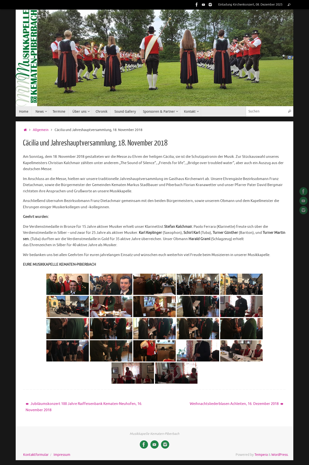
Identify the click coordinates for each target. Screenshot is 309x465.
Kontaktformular (36, 455)
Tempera (261, 455)
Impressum (62, 455)
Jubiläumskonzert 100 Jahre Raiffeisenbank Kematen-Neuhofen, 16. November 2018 (84, 407)
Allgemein (41, 130)
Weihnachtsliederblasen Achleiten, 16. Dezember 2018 (236, 404)
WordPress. (279, 455)
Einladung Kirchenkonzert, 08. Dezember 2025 (250, 5)
